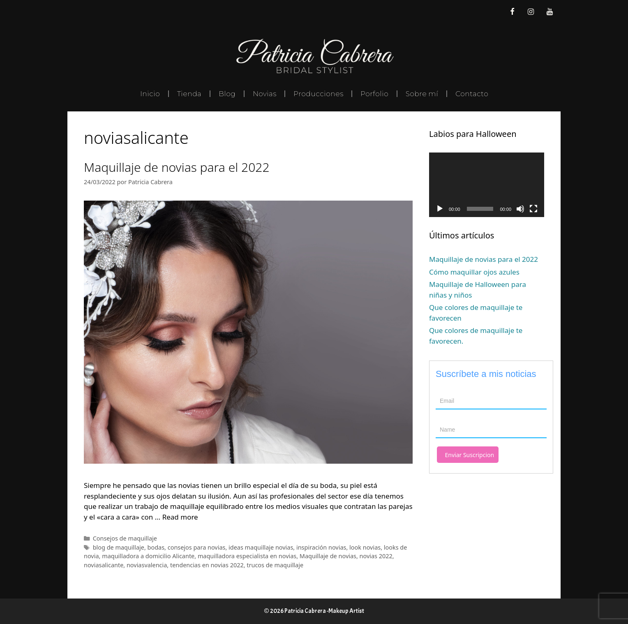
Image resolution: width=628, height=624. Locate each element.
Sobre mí (422, 94)
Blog (227, 94)
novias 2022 (376, 556)
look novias (365, 547)
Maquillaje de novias (328, 556)
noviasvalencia (147, 565)
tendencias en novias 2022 (207, 565)
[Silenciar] (520, 209)
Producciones (318, 94)
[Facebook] (512, 12)
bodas (156, 547)
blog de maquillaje (118, 547)
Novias (264, 94)
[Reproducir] (440, 209)
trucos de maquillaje (275, 565)
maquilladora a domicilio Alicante (148, 556)
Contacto (471, 94)
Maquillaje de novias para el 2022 (177, 167)
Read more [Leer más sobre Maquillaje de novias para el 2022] (180, 517)
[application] (486, 185)
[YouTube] (549, 12)
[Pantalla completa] (533, 209)
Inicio (150, 94)
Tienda (189, 94)
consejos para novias (197, 547)
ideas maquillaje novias (261, 547)
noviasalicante (103, 565)
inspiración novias (321, 547)
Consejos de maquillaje (125, 538)
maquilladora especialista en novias (247, 556)
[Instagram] (531, 12)
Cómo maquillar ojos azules (474, 272)
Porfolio (374, 94)
